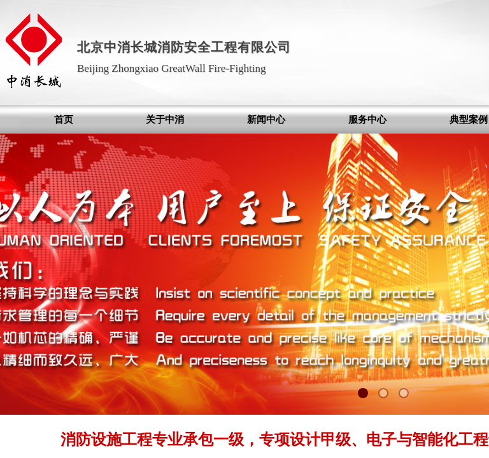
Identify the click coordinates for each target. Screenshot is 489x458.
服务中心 (367, 119)
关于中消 (165, 119)
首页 (63, 119)
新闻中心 (266, 119)
